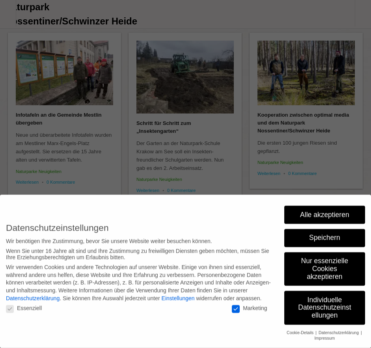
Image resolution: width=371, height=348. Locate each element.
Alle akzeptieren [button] (324, 209)
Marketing (249, 303)
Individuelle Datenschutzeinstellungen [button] (324, 302)
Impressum (324, 333)
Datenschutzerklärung (33, 293)
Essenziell (24, 303)
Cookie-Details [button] (301, 327)
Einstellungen (178, 293)
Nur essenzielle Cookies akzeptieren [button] (325, 263)
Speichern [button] (324, 232)
